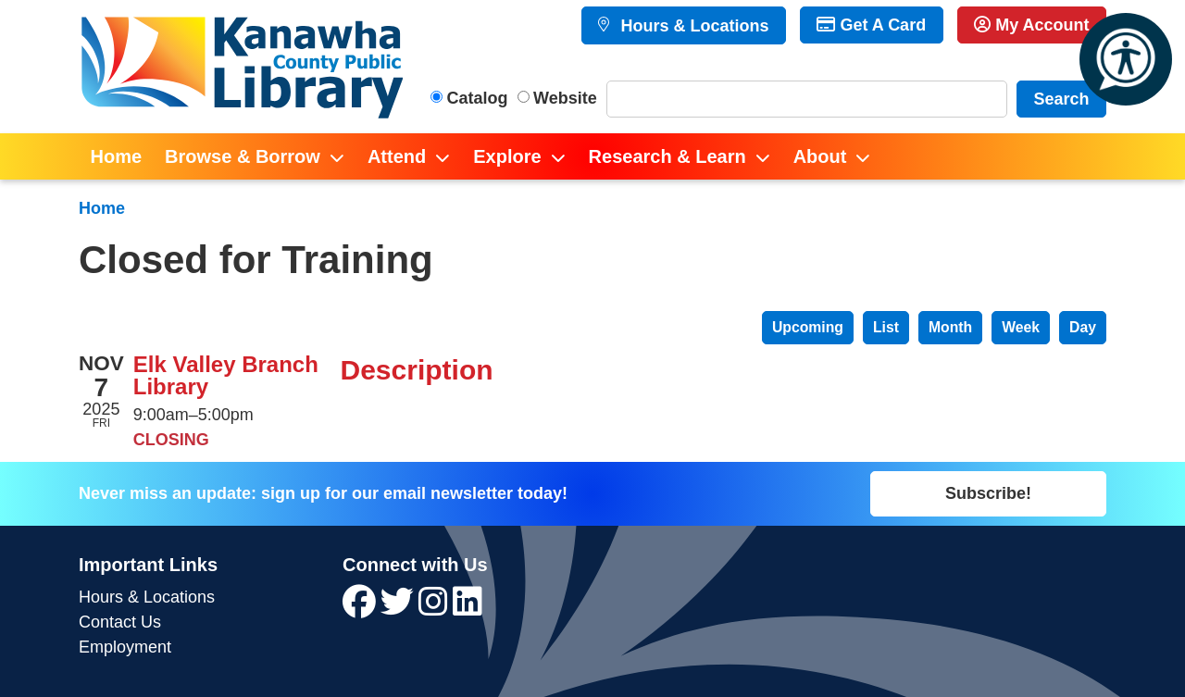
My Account (1031, 25)
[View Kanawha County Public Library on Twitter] (399, 608)
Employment (125, 647)
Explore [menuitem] (507, 156)
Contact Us (120, 622)
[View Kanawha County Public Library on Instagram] (435, 608)
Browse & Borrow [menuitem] (242, 156)
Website (565, 98)
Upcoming (807, 327)
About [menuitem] (820, 156)
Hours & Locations (692, 26)
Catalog (477, 98)
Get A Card (871, 25)
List (886, 327)
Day (1082, 327)
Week (1021, 327)
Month (950, 327)
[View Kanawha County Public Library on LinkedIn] (467, 608)
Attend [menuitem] (397, 156)
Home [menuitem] (117, 156)
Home (102, 208)
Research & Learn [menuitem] (667, 156)
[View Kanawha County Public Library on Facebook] (361, 608)
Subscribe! (988, 493)
